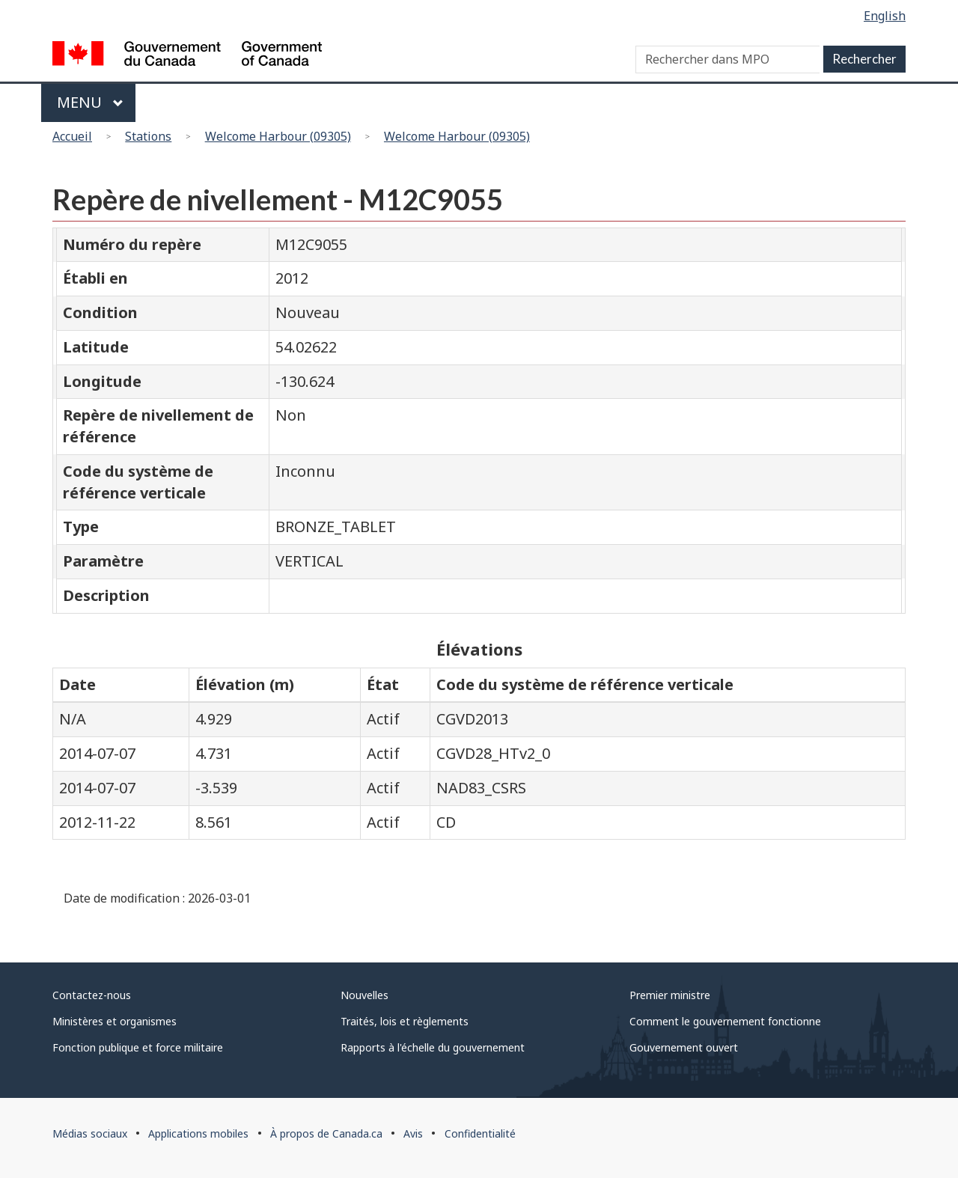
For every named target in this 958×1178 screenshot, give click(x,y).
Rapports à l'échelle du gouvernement (433, 1047)
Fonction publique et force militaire (137, 1047)
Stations (148, 136)
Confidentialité (480, 1133)
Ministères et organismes (114, 1021)
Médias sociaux (89, 1133)
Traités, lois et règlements (405, 1021)
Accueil (72, 136)
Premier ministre (669, 995)
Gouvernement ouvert (683, 1047)
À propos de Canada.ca (326, 1133)
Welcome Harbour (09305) (278, 136)
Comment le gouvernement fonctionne (725, 1021)
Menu (90, 102)
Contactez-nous (91, 995)
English (885, 15)
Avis (413, 1133)
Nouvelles (364, 995)
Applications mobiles (198, 1133)
